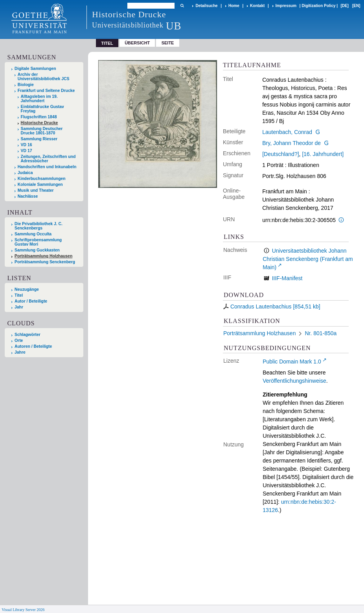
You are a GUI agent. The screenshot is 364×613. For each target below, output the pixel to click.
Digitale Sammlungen (35, 68)
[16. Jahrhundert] (323, 154)
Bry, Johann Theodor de (291, 143)
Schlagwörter (27, 334)
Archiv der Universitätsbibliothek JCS (44, 76)
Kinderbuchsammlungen (42, 178)
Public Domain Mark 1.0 (292, 361)
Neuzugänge (27, 289)
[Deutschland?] (280, 154)
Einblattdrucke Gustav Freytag (42, 109)
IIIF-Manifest (287, 278)
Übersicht (137, 42)
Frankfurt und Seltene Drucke (46, 90)
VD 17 (26, 151)
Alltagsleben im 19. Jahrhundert (39, 98)
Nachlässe (28, 196)
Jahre (20, 352)
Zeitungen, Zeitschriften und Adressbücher (48, 158)
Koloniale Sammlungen (40, 184)
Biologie (26, 85)
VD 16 (26, 145)
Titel (19, 295)
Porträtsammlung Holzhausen (43, 256)
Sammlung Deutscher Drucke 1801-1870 (42, 131)
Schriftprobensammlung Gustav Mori (38, 242)
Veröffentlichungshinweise (294, 381)
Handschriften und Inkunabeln (47, 167)
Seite (168, 42)
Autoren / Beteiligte (33, 346)
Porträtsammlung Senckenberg (45, 262)
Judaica (25, 173)
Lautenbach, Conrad (287, 132)
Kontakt (257, 6)
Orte (19, 340)
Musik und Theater (36, 190)
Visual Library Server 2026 (23, 609)
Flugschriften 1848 (39, 117)
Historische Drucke (39, 123)
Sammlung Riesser (39, 139)
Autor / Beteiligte (31, 301)
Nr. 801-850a (320, 333)
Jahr (19, 307)
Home (233, 6)
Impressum (286, 6)
